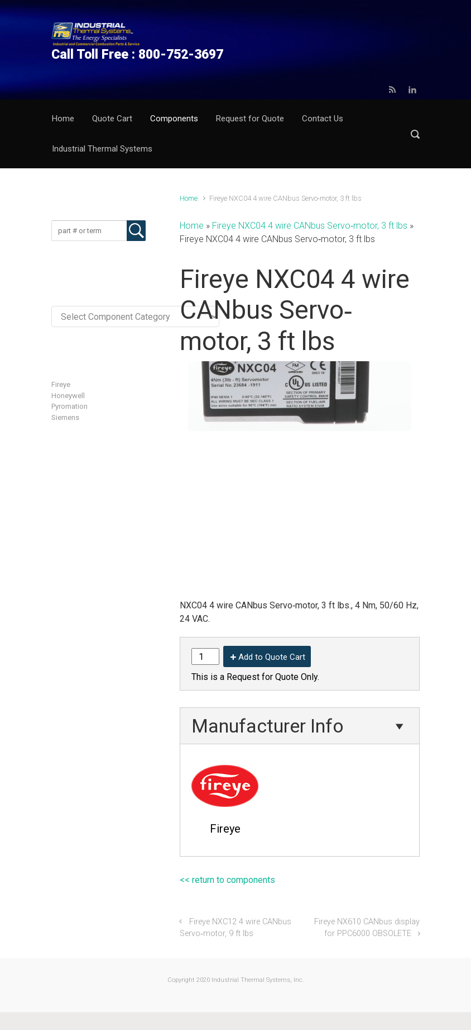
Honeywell (68, 395)
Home (189, 198)
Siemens (65, 417)
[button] (415, 133)
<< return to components (227, 880)
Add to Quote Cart (271, 657)
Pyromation (69, 406)
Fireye (60, 384)
